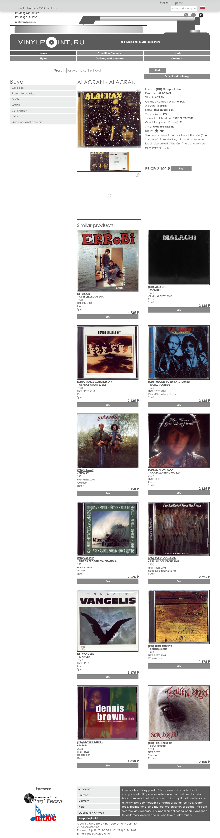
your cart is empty (184, 8)
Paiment (83, 794)
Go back (17, 87)
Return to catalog (23, 93)
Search (59, 70)
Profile (15, 99)
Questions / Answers (91, 812)
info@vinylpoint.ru (25, 21)
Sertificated (85, 788)
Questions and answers (27, 121)
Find (157, 70)
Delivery (83, 800)
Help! (81, 806)
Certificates (19, 110)
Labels (177, 53)
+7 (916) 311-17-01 (27, 17)
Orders (16, 104)
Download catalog (177, 76)
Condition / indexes (110, 53)
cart (180, 2)
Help (15, 116)
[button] (138, 91)
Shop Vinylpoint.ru (89, 818)
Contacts (176, 58)
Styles (43, 58)
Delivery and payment (110, 58)
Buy (181, 168)
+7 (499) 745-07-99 (27, 13)
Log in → (165, 2)
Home (43, 53)
